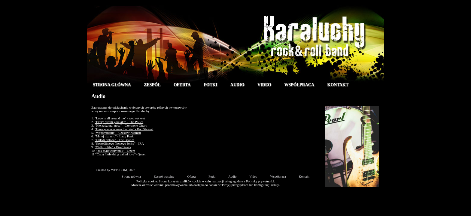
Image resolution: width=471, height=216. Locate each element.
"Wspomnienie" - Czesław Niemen (118, 132)
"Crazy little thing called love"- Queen (120, 154)
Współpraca (299, 84)
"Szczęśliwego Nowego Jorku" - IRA (119, 143)
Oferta (182, 84)
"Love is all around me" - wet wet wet (120, 118)
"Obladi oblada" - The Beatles (114, 140)
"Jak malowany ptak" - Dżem (115, 150)
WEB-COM (119, 170)
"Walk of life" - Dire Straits (113, 147)
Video (264, 84)
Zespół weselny (164, 176)
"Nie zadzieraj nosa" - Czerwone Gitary (121, 125)
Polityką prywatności (260, 181)
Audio (237, 84)
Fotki (210, 84)
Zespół (152, 84)
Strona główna (112, 84)
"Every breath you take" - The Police (119, 122)
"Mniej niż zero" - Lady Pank (114, 136)
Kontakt (337, 84)
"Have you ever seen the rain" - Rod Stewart (124, 129)
